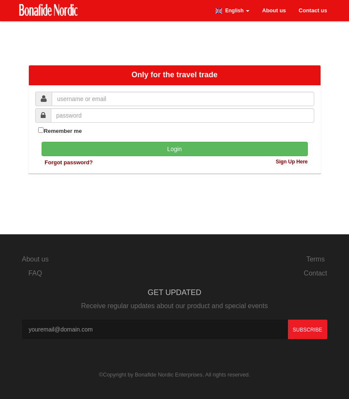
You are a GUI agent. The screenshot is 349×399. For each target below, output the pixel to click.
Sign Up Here (291, 162)
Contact (315, 273)
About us (274, 10)
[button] (232, 10)
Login (174, 149)
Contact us (313, 10)
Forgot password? (68, 162)
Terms (315, 259)
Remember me (60, 130)
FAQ (35, 273)
